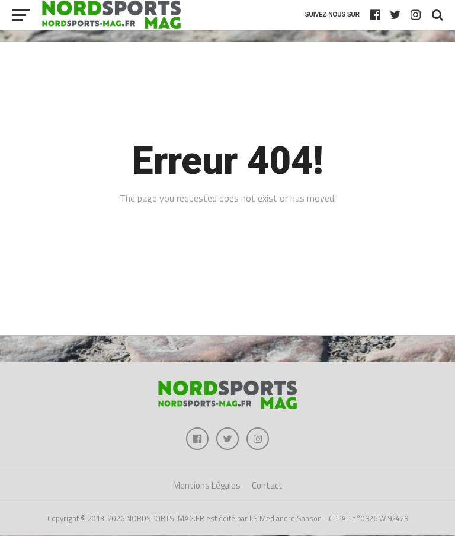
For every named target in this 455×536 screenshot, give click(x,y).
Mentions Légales (207, 486)
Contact (267, 486)
